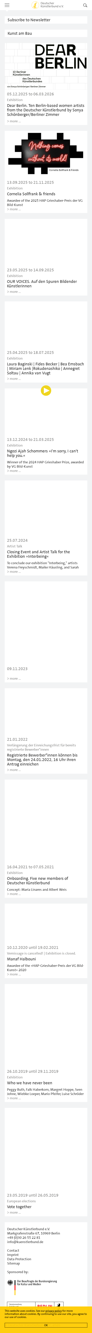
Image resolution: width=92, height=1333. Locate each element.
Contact (13, 1250)
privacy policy (53, 1311)
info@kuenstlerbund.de (25, 1242)
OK (46, 1325)
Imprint (13, 1254)
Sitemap (13, 1263)
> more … (14, 121)
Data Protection (19, 1259)
